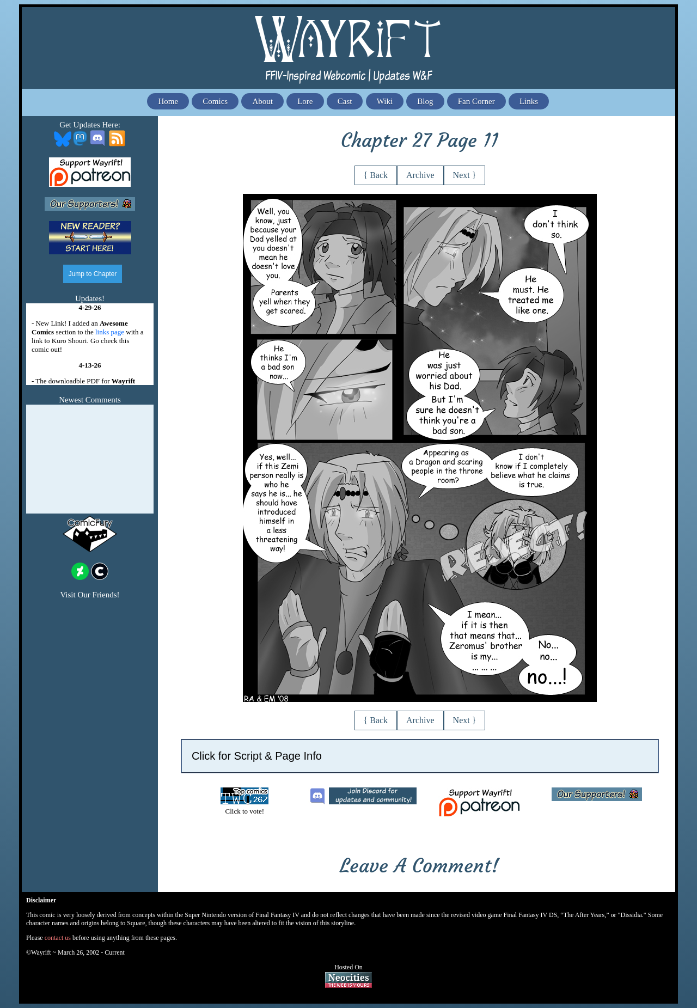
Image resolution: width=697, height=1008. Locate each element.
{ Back (376, 175)
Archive (420, 175)
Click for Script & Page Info (257, 756)
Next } (464, 175)
